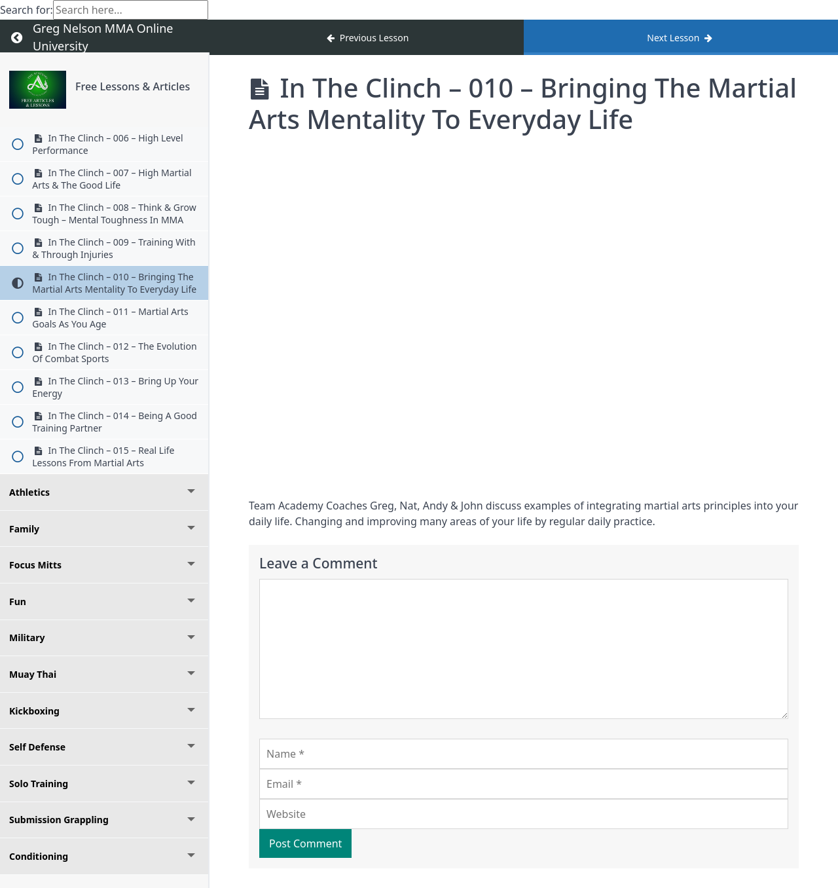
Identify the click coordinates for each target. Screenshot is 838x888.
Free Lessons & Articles (132, 86)
